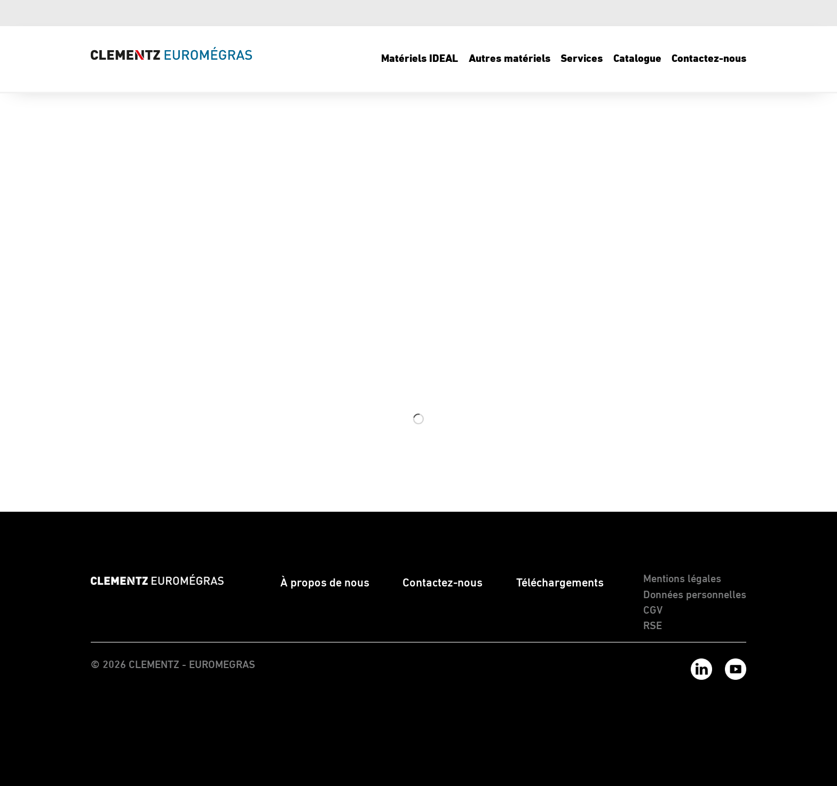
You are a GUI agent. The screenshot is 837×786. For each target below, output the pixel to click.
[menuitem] (420, 59)
